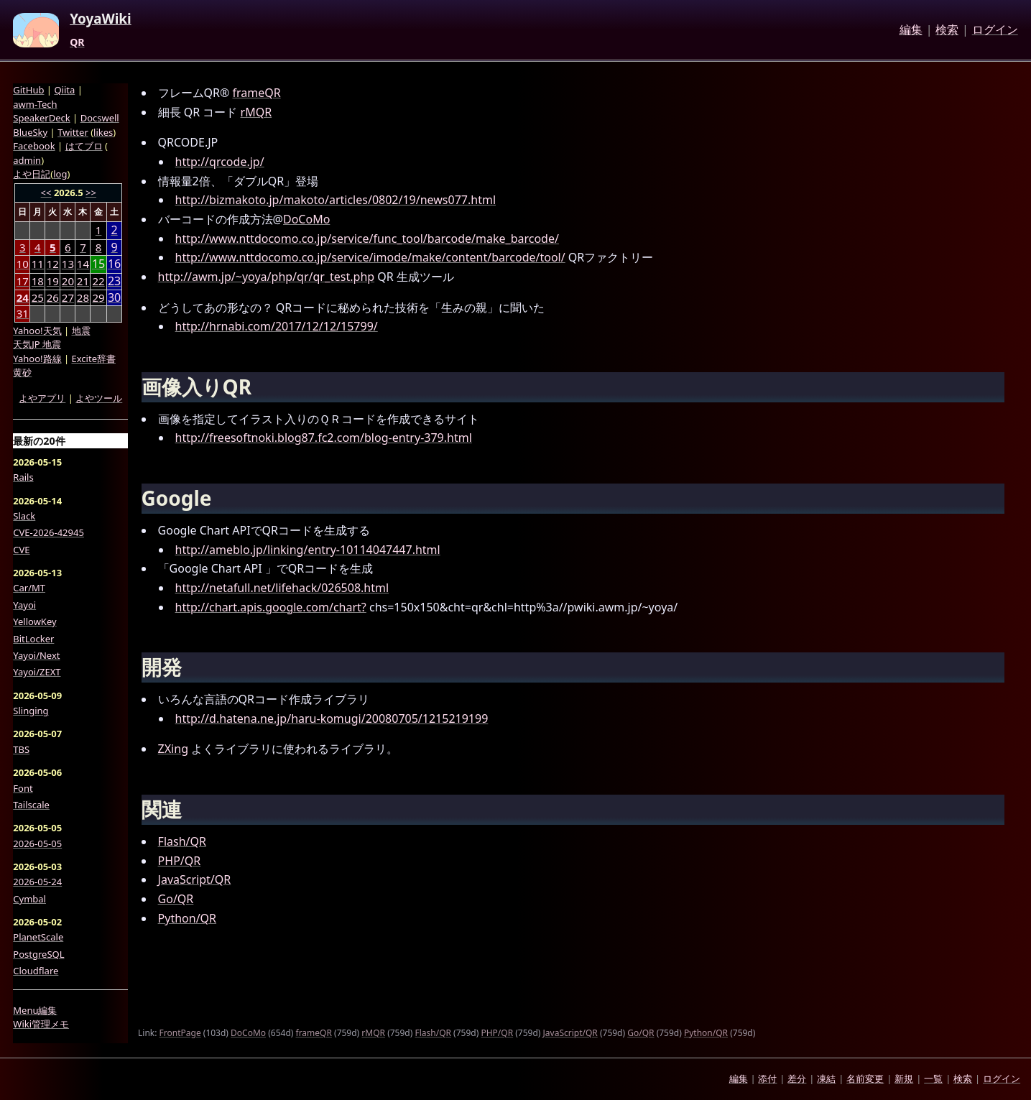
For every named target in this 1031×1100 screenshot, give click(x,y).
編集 (911, 30)
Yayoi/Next (36, 655)
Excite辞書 (94, 358)
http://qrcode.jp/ (219, 162)
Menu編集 (35, 1010)
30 (114, 297)
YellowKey (34, 621)
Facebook (34, 145)
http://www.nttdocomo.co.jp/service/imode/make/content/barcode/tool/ (370, 257)
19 (53, 281)
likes (103, 132)
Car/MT (29, 588)
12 (53, 263)
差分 (796, 1078)
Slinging (30, 711)
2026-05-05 (37, 843)
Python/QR (187, 918)
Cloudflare (35, 971)
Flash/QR (182, 841)
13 (68, 263)
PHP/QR (179, 861)
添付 (767, 1078)
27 (68, 297)
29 (99, 297)
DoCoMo (306, 219)
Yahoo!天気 (37, 330)
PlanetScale (38, 937)
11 (38, 263)
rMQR (256, 112)
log (60, 173)
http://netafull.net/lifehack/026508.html (282, 588)
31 (23, 313)
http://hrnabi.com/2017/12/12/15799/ (276, 326)
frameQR (257, 93)
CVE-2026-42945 (48, 532)
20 (68, 281)
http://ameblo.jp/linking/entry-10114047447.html (307, 550)
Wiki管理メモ (41, 1023)
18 (38, 281)
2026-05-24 (37, 882)
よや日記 (31, 173)
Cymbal (29, 899)
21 (83, 281)
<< (46, 192)
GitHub (28, 89)
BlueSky (30, 132)
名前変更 (865, 1078)
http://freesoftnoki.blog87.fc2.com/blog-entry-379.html (323, 437)
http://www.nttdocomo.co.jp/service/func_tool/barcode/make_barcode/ (367, 238)
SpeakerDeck (41, 117)
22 (99, 281)
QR (77, 42)
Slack (24, 516)
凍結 (826, 1078)
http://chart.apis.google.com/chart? (270, 607)
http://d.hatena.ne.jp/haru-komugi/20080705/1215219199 (332, 718)
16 (114, 264)
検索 (946, 30)
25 (38, 297)
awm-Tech (35, 104)
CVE (21, 550)
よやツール (98, 398)
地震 (81, 330)
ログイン (995, 30)
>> (90, 192)
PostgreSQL (38, 954)
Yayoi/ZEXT (36, 672)
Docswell (99, 117)
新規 (903, 1078)
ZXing (173, 749)
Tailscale (31, 805)
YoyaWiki (100, 19)
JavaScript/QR (194, 879)
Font (22, 788)
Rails (23, 477)
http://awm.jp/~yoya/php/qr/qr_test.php (266, 277)
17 (23, 281)
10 (23, 263)
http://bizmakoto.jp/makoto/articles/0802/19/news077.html (335, 200)
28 (83, 297)
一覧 (933, 1078)
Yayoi (24, 605)
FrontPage (180, 1033)
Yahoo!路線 (37, 358)
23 (114, 281)
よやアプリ (42, 398)
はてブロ (84, 145)
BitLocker (33, 639)
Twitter (72, 132)
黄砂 (22, 372)
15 (98, 264)
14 (83, 263)
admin (27, 160)
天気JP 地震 (37, 344)
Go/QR (176, 899)
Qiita (64, 89)
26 (53, 297)
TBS (21, 749)
